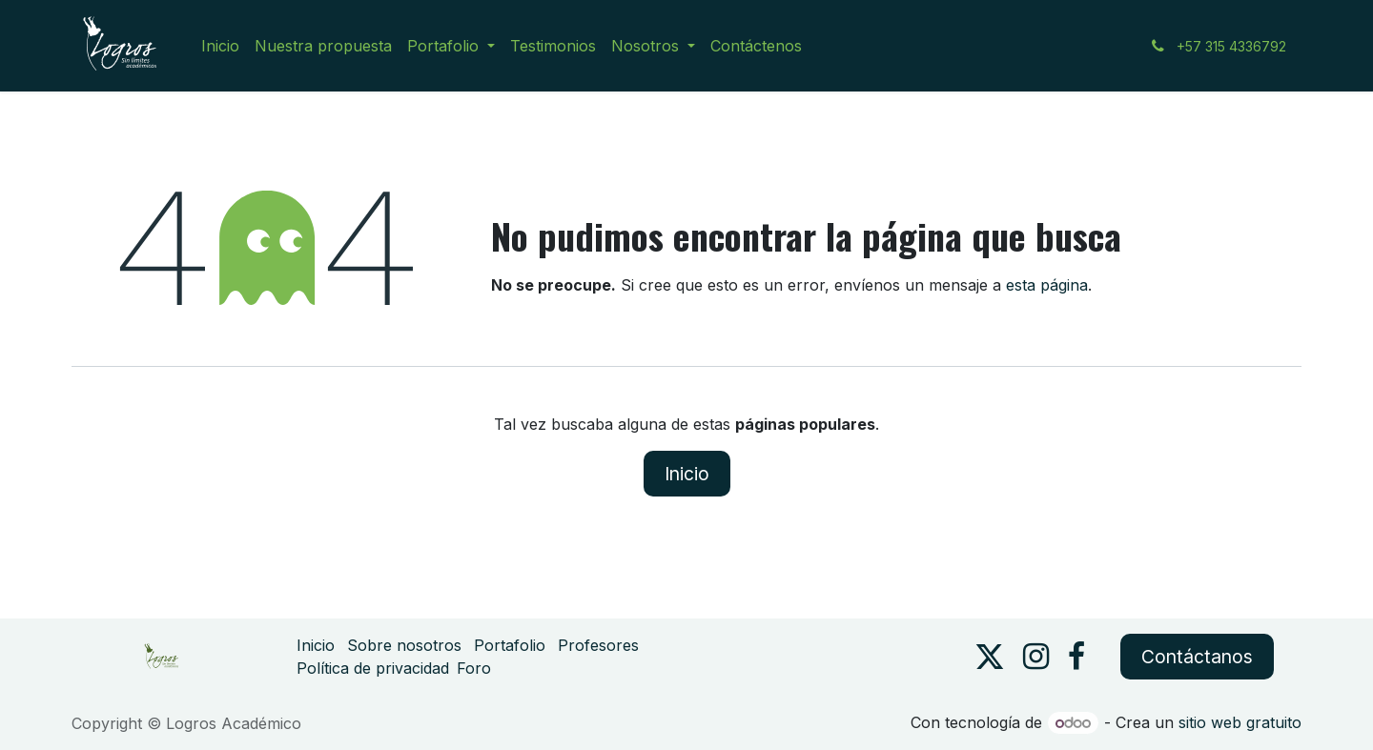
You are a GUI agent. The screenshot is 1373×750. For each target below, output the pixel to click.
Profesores (598, 645)
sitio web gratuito (1239, 722)
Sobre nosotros (404, 645)
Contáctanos (1197, 656)
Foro (474, 668)
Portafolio (509, 645)
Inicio (687, 473)
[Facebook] (1076, 657)
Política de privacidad (373, 668)
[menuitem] (220, 46)
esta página (1047, 284)
